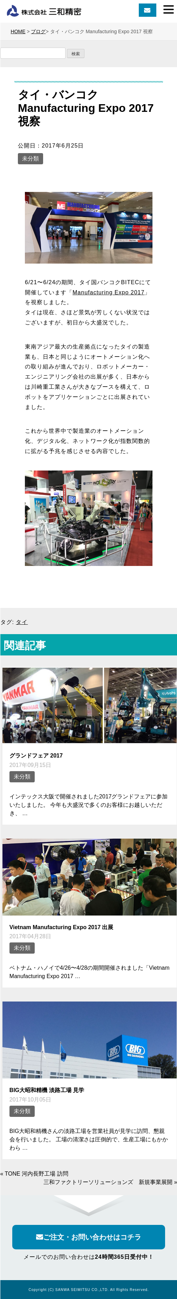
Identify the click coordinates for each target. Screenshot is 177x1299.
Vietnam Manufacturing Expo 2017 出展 (61, 927)
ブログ (38, 31)
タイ (22, 622)
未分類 (30, 159)
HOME (18, 31)
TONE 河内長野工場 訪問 (36, 1174)
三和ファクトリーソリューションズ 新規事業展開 (107, 1182)
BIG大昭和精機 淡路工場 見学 (46, 1090)
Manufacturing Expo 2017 (108, 292)
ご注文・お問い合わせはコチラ (88, 1237)
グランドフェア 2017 (36, 756)
